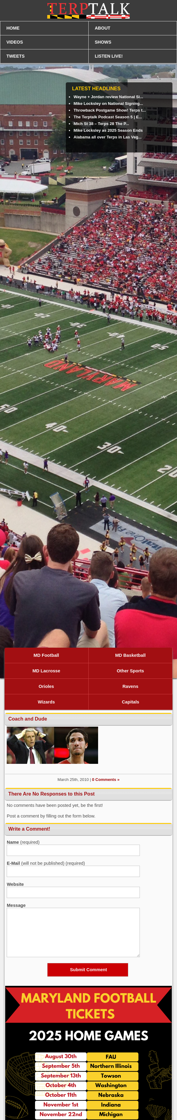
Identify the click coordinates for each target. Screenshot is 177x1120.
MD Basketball (130, 655)
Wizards (46, 702)
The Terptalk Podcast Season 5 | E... (107, 117)
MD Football (46, 655)
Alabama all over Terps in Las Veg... (107, 137)
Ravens (130, 686)
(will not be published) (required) (46, 863)
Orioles (46, 686)
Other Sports (130, 670)
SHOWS (103, 42)
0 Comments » (105, 779)
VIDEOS (14, 42)
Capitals (130, 702)
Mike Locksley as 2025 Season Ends (108, 130)
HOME (12, 28)
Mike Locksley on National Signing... (108, 103)
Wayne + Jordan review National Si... (108, 97)
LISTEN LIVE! (109, 56)
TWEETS (15, 56)
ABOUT (102, 28)
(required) (23, 842)
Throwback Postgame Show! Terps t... (109, 110)
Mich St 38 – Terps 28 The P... (101, 123)
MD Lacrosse (46, 670)
